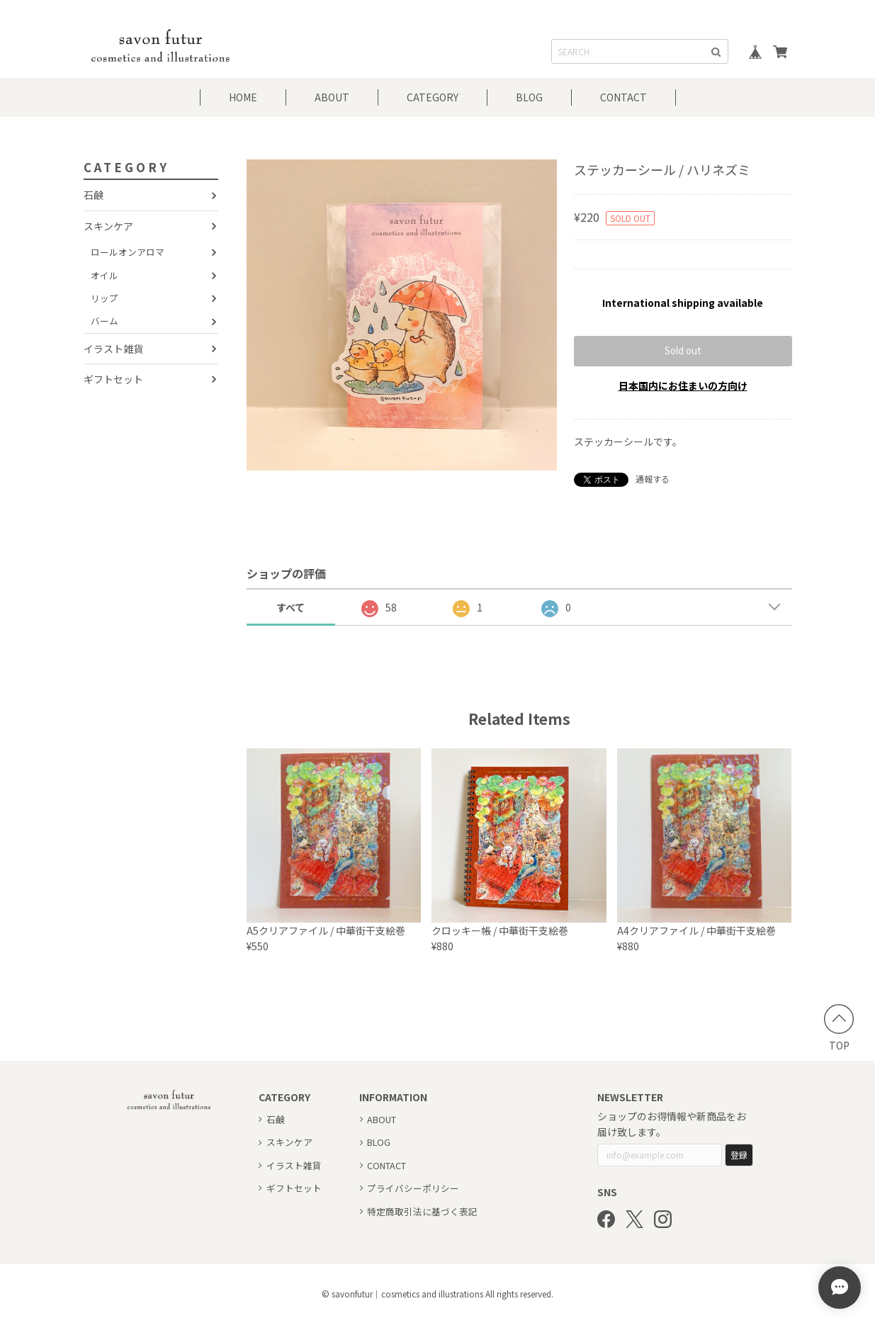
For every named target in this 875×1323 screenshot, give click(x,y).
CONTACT (623, 97)
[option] (402, 315)
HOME (243, 97)
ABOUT (332, 97)
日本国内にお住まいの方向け (683, 385)
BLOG (529, 97)
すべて (290, 607)
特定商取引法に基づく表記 (422, 1211)
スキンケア (108, 226)
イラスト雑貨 (113, 349)
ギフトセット (113, 379)
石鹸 (93, 195)
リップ (104, 298)
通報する (653, 479)
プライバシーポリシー (413, 1188)
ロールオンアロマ (127, 252)
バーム (104, 320)
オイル (104, 275)
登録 (738, 1155)
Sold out (683, 350)
